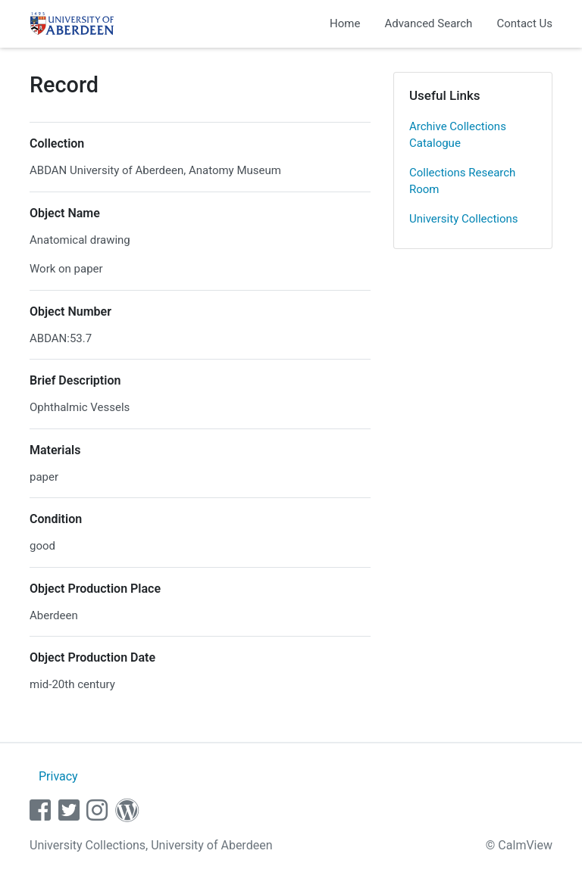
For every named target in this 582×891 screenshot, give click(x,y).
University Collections (463, 219)
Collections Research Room (462, 181)
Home (345, 23)
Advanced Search (428, 23)
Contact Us (524, 23)
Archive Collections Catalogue (457, 135)
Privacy (58, 776)
